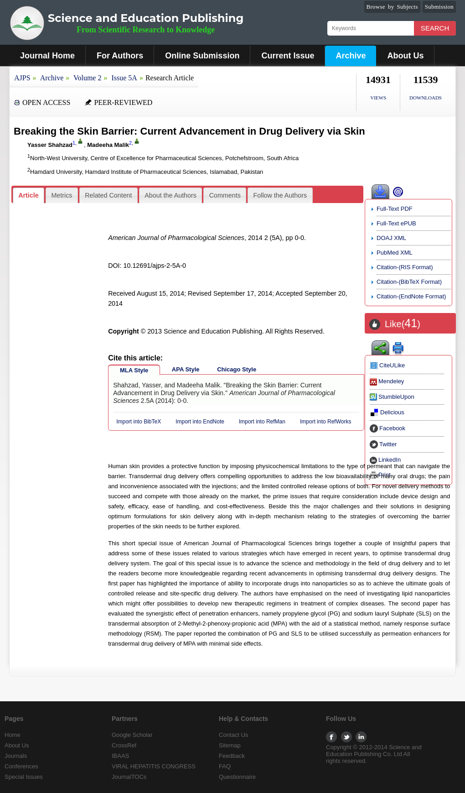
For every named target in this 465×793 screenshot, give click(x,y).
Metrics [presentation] (61, 195)
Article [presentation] (28, 195)
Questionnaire (237, 776)
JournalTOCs (129, 776)
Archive (351, 55)
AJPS (22, 78)
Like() (402, 324)
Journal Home (47, 55)
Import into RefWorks (325, 421)
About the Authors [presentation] (170, 195)
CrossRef (124, 745)
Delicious (387, 412)
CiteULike (387, 365)
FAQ (225, 766)
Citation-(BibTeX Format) (409, 281)
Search (435, 28)
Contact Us (233, 734)
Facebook (387, 428)
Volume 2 (87, 78)
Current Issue (287, 55)
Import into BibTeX (138, 421)
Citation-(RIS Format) (405, 267)
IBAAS (120, 755)
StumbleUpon (392, 396)
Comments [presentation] (225, 195)
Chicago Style (236, 369)
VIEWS (378, 97)
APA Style (186, 369)
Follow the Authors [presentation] (280, 195)
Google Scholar (132, 734)
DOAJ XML (391, 238)
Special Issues (24, 776)
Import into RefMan (262, 421)
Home (13, 734)
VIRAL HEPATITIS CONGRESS (154, 766)
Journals (16, 755)
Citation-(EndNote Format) (411, 296)
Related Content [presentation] (108, 195)
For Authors (120, 55)
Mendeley (387, 381)
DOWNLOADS (425, 97)
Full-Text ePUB (396, 223)
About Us (405, 55)
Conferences (21, 766)
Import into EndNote (200, 421)
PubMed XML (395, 252)
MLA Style (134, 370)
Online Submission (202, 55)
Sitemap (230, 745)
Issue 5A (124, 78)
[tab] (28, 195)
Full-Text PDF (395, 208)
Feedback (232, 755)
